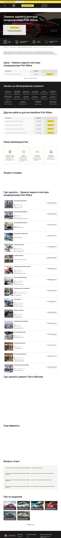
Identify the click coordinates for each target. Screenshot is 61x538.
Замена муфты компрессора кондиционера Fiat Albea (16, 132)
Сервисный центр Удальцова (22, 288)
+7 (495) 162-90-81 (26, 94)
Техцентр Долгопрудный (20, 211)
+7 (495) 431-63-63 (53, 94)
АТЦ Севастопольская (8, 96)
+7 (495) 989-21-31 (44, 94)
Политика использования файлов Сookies (45, 537)
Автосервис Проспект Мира (21, 365)
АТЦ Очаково (35, 96)
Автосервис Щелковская (20, 222)
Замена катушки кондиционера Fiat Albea (13, 125)
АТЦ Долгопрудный (17, 91)
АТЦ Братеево (8, 101)
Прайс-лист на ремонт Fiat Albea (30, 78)
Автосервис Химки (19, 244)
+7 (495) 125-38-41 (44, 99)
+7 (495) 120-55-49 (53, 99)
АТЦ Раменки (23, 101)
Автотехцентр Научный (20, 277)
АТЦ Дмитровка (8, 91)
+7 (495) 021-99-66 (8, 104)
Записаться (49, 74)
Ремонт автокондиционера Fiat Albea (24, 47)
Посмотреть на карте (28, 5)
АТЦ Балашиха (53, 91)
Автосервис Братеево (20, 332)
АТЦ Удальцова (26, 96)
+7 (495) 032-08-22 (17, 94)
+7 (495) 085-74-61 (35, 94)
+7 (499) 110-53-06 (8, 94)
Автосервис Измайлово (20, 354)
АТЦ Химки (44, 91)
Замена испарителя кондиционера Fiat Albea (14, 121)
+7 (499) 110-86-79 (26, 99)
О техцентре (19, 536)
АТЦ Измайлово (38, 101)
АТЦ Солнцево (44, 96)
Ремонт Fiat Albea (12, 47)
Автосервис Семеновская (21, 233)
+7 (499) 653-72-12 (8, 99)
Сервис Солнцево (18, 310)
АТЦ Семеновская (35, 91)
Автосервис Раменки (19, 343)
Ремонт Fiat (6, 47)
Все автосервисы (14, 27)
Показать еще (30, 524)
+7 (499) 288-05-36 (17, 99)
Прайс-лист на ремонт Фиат (46, 534)
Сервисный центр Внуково (21, 321)
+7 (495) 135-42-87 (23, 104)
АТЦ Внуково (53, 96)
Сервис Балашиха (18, 255)
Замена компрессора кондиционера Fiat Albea (14, 128)
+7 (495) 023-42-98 (53, 104)
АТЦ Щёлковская (26, 91)
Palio (27, 536)
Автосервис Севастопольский (22, 266)
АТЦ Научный (17, 96)
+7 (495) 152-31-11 (35, 99)
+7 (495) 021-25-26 (38, 104)
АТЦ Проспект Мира (52, 101)
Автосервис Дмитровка (20, 200)
